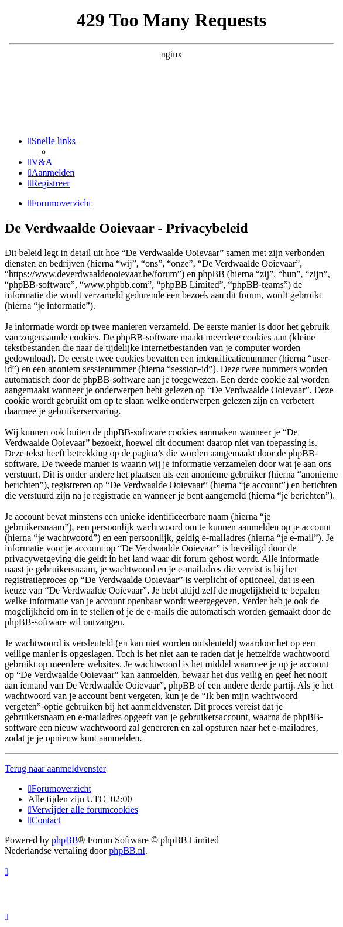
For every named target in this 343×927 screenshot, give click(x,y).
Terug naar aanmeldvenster (55, 768)
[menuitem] (40, 162)
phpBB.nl (127, 851)
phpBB (65, 840)
